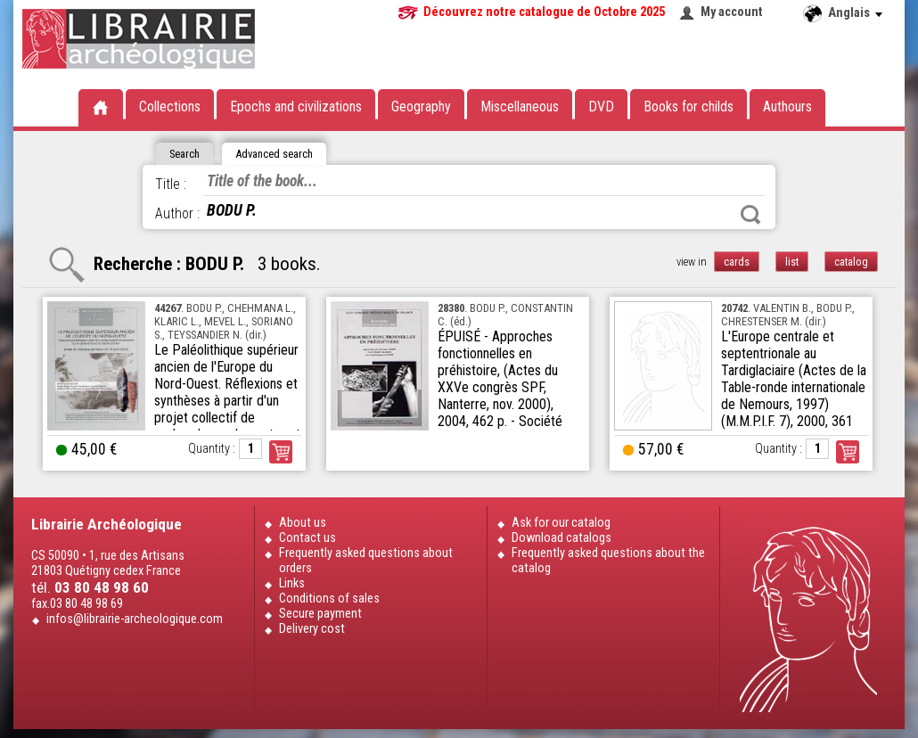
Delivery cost (312, 628)
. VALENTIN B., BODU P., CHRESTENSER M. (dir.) (788, 314)
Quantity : (211, 448)
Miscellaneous (519, 106)
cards (737, 261)
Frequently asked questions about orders (366, 560)
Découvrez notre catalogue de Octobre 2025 (544, 12)
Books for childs (688, 106)
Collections (170, 106)
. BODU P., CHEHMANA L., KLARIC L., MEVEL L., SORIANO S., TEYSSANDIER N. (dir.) (225, 321)
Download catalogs (561, 537)
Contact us (307, 537)
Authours (787, 106)
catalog (851, 261)
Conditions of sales (329, 598)
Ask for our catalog (561, 522)
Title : (170, 184)
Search (750, 215)
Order (280, 451)
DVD (601, 106)
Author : (177, 213)
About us (302, 522)
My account (732, 12)
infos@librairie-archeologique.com (134, 619)
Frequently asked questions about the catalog (608, 560)
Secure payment (320, 613)
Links (292, 583)
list (792, 261)
